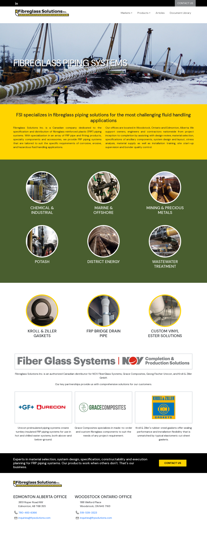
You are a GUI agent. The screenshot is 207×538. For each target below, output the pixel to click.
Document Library (180, 13)
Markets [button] (125, 13)
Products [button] (142, 13)
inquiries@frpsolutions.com (34, 518)
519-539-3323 (88, 512)
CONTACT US (185, 3)
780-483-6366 (27, 512)
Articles (160, 13)
